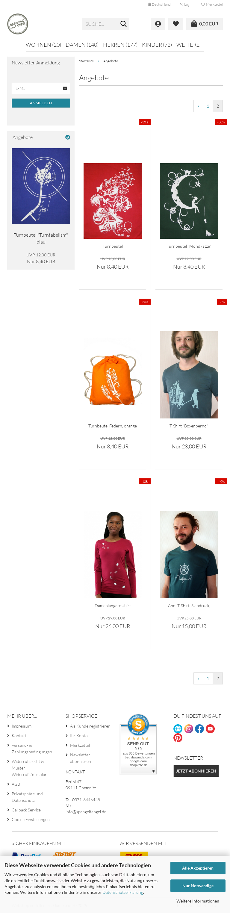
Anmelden (41, 103)
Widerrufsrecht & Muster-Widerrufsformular (29, 768)
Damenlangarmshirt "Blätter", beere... (113, 606)
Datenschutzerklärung (122, 892)
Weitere (188, 44)
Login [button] (186, 4)
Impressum (21, 725)
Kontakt (19, 735)
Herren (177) (120, 44)
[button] (159, 4)
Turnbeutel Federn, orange (112, 425)
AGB (16, 784)
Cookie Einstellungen (31, 819)
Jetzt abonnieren (196, 770)
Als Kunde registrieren (90, 725)
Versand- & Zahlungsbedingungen (32, 748)
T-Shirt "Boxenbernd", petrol (189, 426)
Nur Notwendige (198, 885)
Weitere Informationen (197, 900)
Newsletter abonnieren (80, 758)
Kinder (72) (157, 44)
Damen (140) (82, 44)
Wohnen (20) (43, 44)
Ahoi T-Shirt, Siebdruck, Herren (189, 606)
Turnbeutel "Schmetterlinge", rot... (112, 246)
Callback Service (26, 809)
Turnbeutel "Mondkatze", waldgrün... (189, 246)
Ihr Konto (79, 735)
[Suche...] (123, 24)
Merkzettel (212, 4)
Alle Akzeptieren (198, 867)
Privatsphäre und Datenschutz (27, 797)
